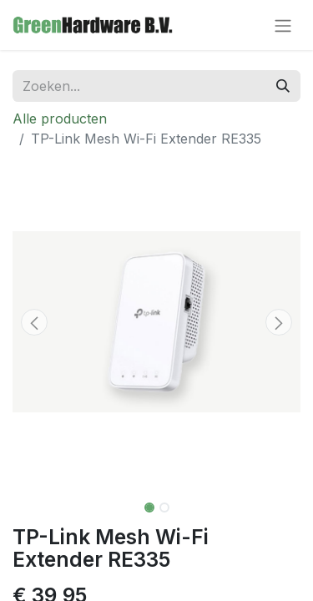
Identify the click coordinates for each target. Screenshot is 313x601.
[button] (34, 322)
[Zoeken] (282, 86)
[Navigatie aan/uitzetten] (282, 25)
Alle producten (60, 118)
